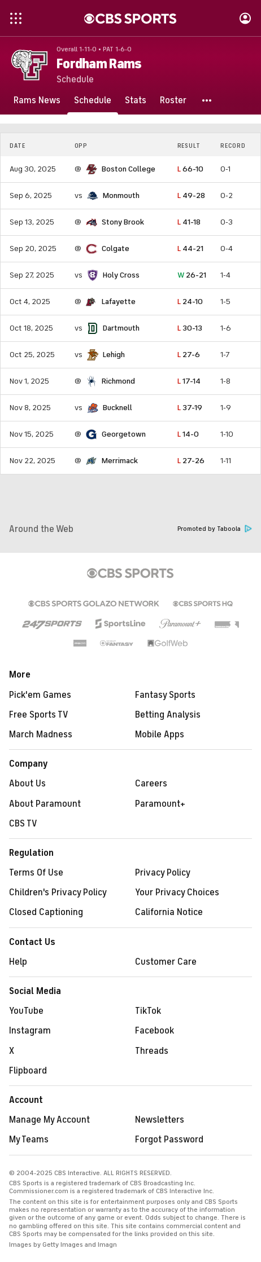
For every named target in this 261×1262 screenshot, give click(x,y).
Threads (151, 1051)
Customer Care (166, 962)
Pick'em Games (40, 695)
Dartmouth (121, 328)
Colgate (115, 248)
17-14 (189, 381)
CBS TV (23, 823)
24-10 (190, 301)
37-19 (189, 407)
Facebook (154, 1030)
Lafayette (119, 301)
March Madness (40, 734)
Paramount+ (160, 804)
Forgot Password (169, 1139)
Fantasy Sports (165, 695)
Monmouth (121, 195)
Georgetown (124, 434)
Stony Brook (123, 222)
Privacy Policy (162, 872)
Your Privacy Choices (177, 892)
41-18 (189, 222)
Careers (151, 783)
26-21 (191, 275)
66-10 (190, 169)
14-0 (188, 434)
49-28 (191, 195)
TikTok (148, 1011)
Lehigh (114, 354)
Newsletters (159, 1119)
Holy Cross (121, 275)
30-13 (189, 328)
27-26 (191, 460)
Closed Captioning (46, 912)
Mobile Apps (159, 734)
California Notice (169, 912)
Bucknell (117, 407)
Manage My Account (49, 1119)
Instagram (30, 1030)
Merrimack (120, 460)
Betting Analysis (168, 714)
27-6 (188, 354)
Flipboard (28, 1070)
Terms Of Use (36, 872)
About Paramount (45, 804)
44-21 (190, 248)
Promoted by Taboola (214, 529)
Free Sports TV (38, 714)
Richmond (118, 381)
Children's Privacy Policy (58, 892)
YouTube (26, 1011)
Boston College (128, 169)
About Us (27, 783)
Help (18, 962)
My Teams (29, 1139)
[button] (207, 100)
